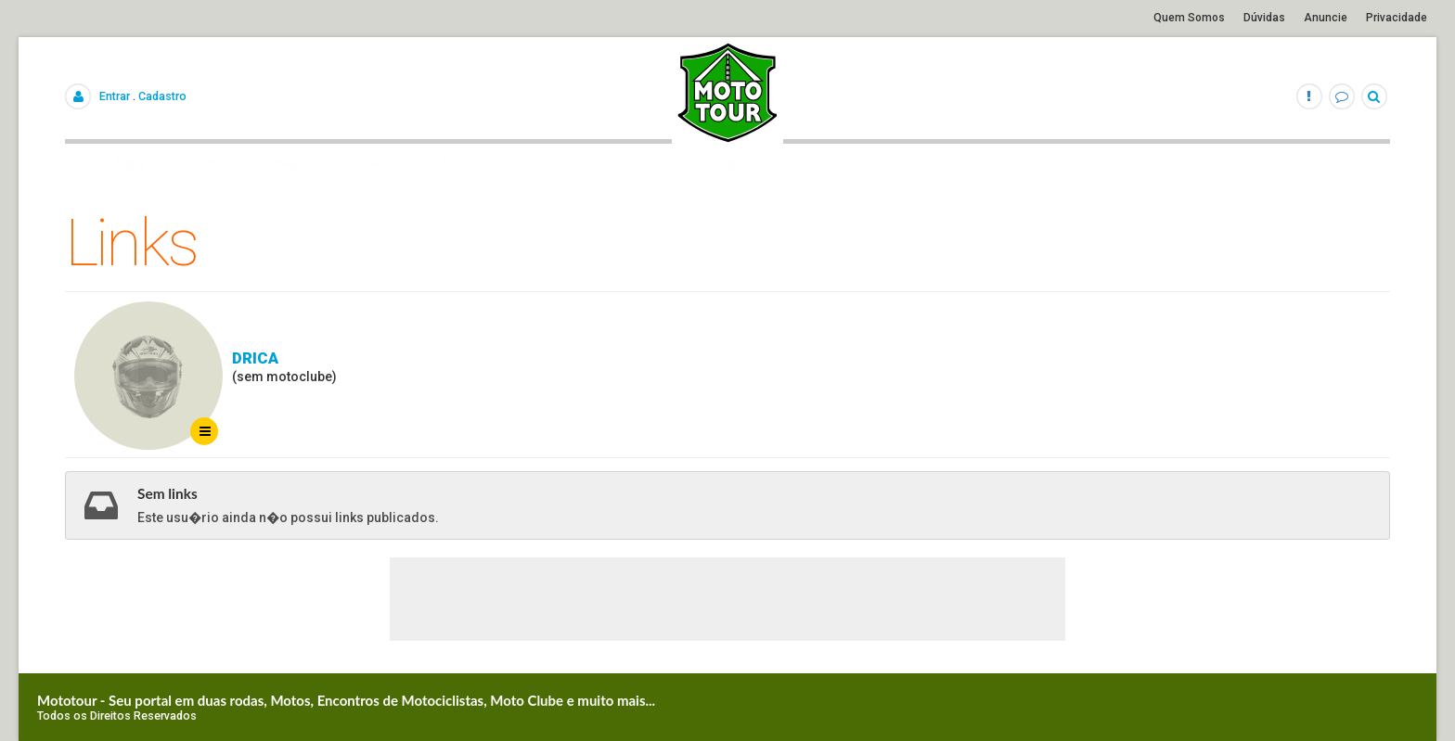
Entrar (114, 96)
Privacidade (1396, 17)
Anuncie (1325, 17)
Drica (255, 358)
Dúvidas (1264, 17)
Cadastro (162, 96)
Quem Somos (1189, 17)
